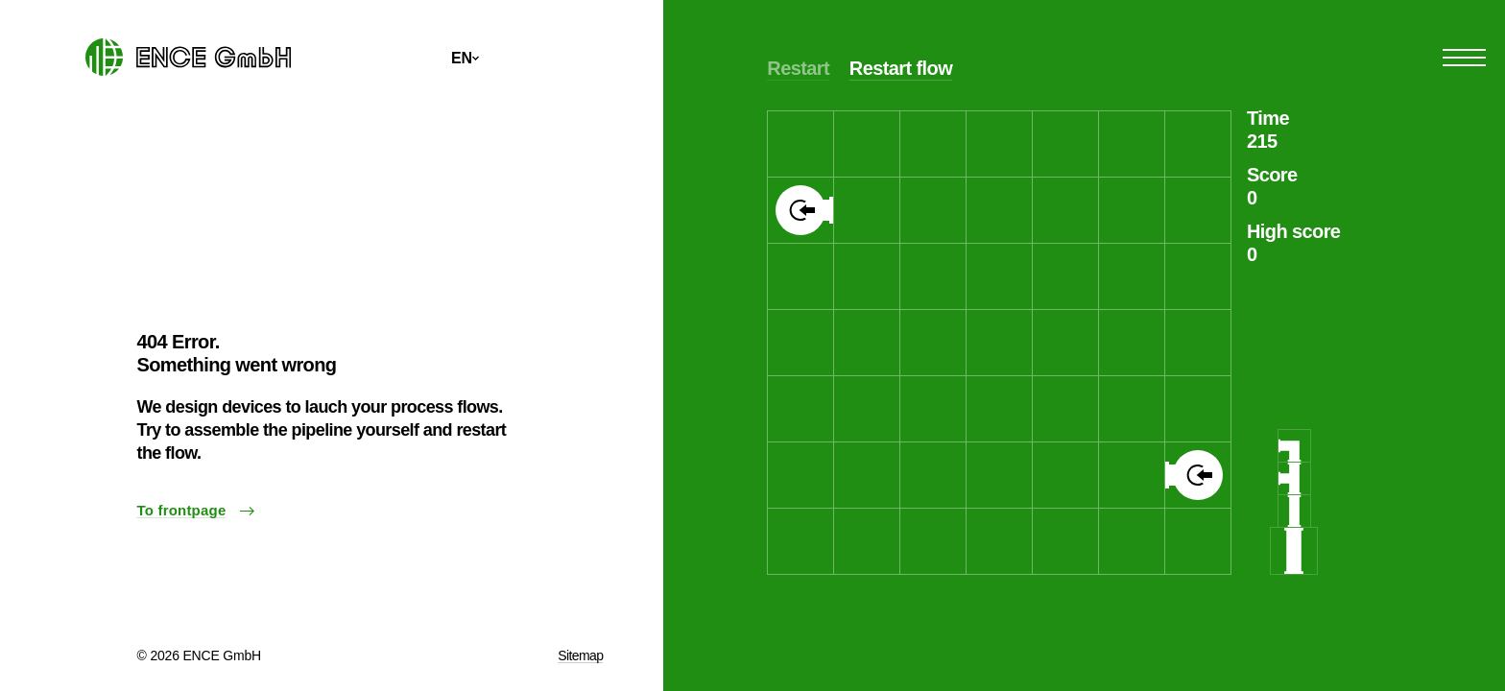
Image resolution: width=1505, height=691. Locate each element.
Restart (798, 68)
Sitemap (580, 655)
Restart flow (900, 68)
